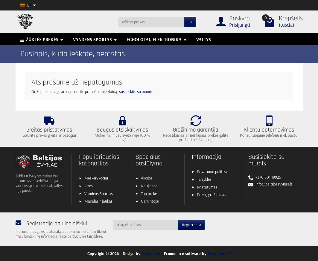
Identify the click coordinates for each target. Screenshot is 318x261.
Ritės (88, 185)
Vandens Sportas (98, 193)
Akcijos (147, 178)
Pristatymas (207, 187)
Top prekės (150, 193)
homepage (51, 91)
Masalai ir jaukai (98, 201)
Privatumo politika (212, 171)
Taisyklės (204, 179)
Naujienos (149, 185)
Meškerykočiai (96, 178)
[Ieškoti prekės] (151, 22)
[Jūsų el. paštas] (145, 225)
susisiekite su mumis (136, 91)
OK (190, 22)
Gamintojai (150, 201)
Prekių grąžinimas (211, 194)
